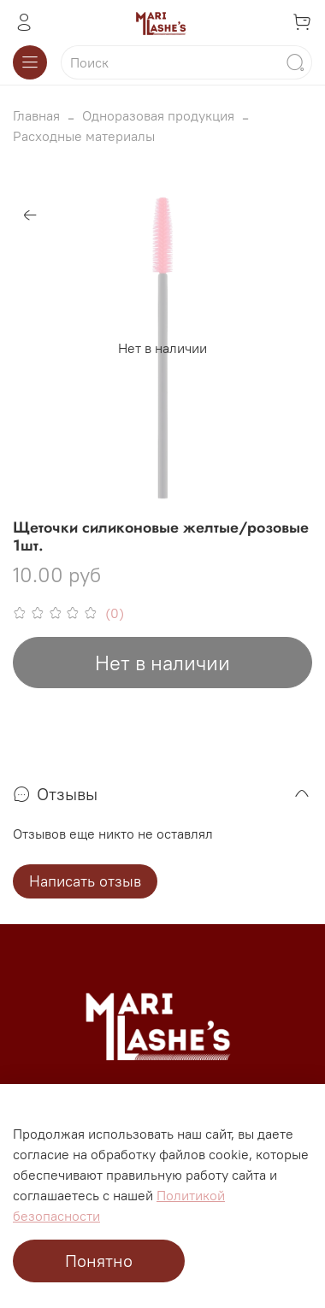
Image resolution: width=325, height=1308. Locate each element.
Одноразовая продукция (158, 115)
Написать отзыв (85, 881)
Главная (36, 115)
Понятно (99, 1260)
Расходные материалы (84, 135)
